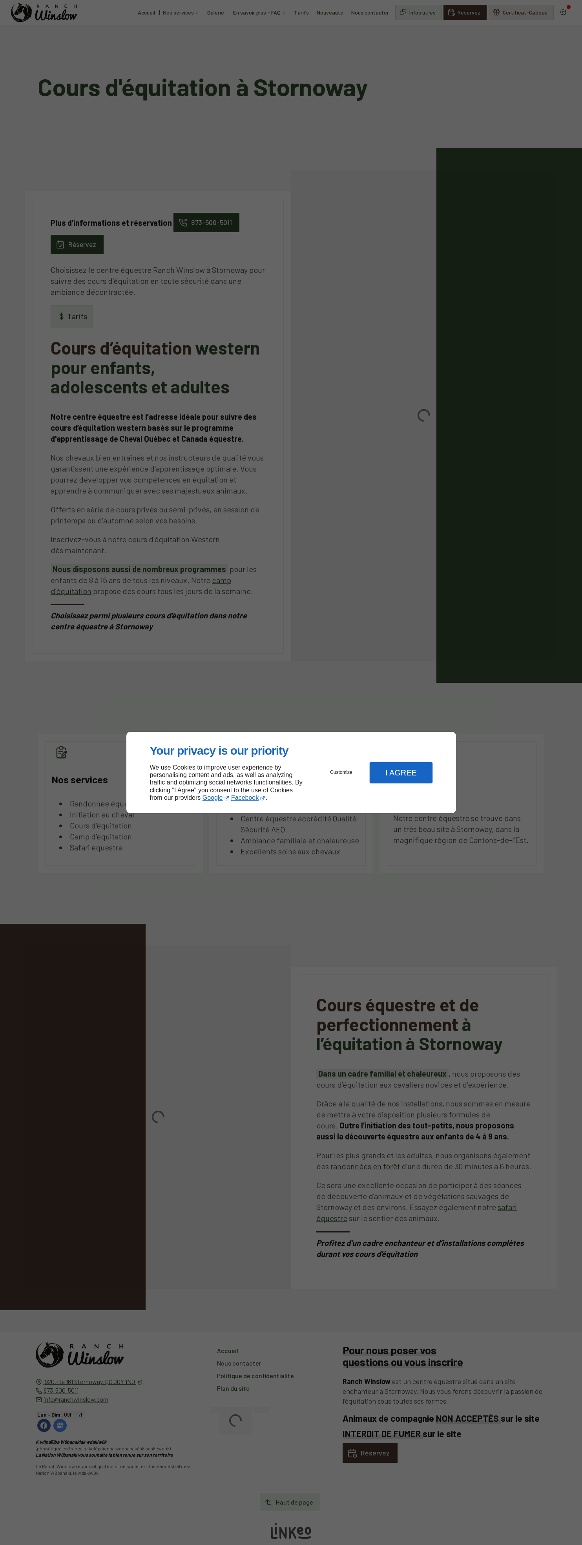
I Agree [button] (401, 772)
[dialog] (291, 772)
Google (213, 797)
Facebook (245, 797)
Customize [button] (341, 772)
